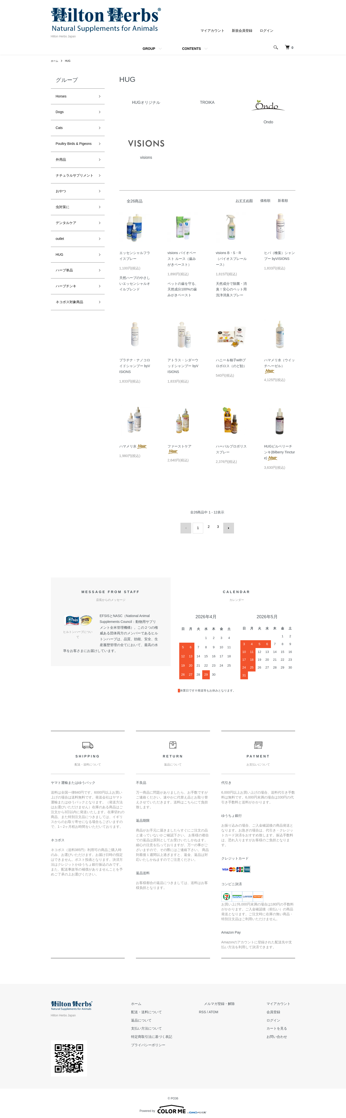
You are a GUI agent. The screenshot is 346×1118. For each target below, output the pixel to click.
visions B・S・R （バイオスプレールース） (231, 258)
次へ (226, 527)
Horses (63, 97)
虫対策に (64, 234)
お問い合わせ (281, 1034)
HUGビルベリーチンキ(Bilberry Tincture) (279, 452)
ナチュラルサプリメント (73, 196)
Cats (60, 132)
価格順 (265, 200)
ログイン (266, 30)
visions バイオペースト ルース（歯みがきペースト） (181, 258)
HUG (70, 61)
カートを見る (281, 1026)
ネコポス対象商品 (73, 339)
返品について (166, 1017)
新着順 (283, 200)
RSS (222, 1009)
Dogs (61, 114)
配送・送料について (171, 1009)
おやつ (62, 216)
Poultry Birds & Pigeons (70, 153)
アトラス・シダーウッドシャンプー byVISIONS (182, 366)
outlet (61, 269)
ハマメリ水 (133, 446)
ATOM (233, 1009)
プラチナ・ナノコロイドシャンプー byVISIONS (134, 366)
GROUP (149, 49)
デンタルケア (69, 252)
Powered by (173, 1106)
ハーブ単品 (67, 304)
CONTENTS (191, 49)
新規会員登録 (242, 30)
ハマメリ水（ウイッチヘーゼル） (279, 365)
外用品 (62, 174)
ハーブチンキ (69, 321)
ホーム (55, 61)
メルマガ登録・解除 (234, 1001)
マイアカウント (212, 30)
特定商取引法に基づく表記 (176, 1034)
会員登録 (278, 1009)
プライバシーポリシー (173, 1042)
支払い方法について (171, 1026)
